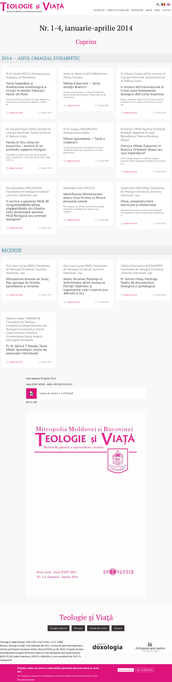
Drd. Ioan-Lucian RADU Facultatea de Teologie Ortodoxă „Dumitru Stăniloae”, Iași (28, 269)
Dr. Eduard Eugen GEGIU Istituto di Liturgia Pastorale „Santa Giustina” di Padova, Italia (143, 77)
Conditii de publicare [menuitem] (118, 10)
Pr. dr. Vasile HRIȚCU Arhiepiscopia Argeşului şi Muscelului (28, 75)
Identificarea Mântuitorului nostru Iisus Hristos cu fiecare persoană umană (84, 197)
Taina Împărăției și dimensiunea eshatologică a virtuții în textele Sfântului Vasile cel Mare (26, 88)
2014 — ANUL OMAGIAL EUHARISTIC (40, 58)
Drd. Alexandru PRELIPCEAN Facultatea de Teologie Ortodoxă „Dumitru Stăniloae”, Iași (27, 191)
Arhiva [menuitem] (149, 10)
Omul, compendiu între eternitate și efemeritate (138, 203)
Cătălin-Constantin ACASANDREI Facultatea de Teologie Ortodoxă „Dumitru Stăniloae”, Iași (142, 269)
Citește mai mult (15, 112)
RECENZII (11, 250)
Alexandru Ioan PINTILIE (79, 188)
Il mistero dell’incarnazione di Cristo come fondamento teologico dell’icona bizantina (142, 90)
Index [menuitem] (157, 10)
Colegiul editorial (58, 628)
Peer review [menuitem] (137, 10)
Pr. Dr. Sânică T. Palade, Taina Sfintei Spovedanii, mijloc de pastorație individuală (26, 349)
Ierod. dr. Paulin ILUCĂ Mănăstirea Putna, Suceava (85, 75)
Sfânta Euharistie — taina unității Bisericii (81, 85)
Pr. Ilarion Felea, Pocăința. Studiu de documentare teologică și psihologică (139, 282)
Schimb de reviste (98, 628)
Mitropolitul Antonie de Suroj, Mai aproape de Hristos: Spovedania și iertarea (27, 282)
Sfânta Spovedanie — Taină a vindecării (84, 140)
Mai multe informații (25, 680)
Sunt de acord (126, 670)
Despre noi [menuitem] (99, 10)
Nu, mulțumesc (145, 670)
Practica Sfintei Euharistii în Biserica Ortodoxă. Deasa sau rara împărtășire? (141, 149)
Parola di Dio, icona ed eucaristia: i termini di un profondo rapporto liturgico (26, 145)
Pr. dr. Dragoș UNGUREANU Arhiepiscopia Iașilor (80, 131)
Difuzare (78, 628)
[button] (86, 503)
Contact (118, 628)
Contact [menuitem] (166, 10)
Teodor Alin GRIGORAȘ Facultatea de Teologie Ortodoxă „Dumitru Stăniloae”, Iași (142, 191)
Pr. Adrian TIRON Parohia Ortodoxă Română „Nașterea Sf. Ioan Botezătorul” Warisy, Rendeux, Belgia (143, 134)
